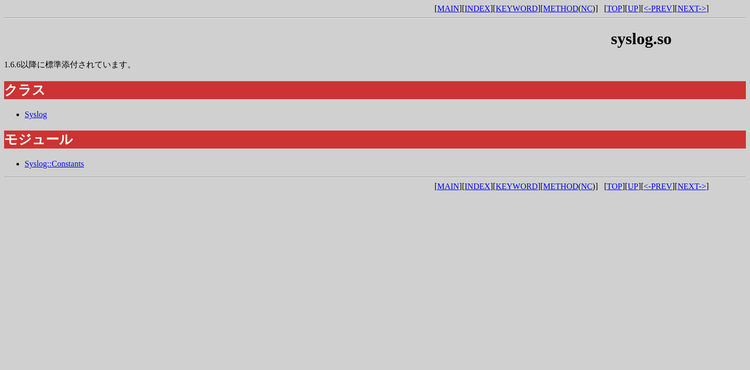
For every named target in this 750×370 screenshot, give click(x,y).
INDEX (478, 8)
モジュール (38, 139)
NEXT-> (692, 8)
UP (633, 8)
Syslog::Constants (54, 163)
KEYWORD (517, 8)
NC (586, 8)
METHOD (560, 8)
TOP (614, 8)
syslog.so (641, 38)
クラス (25, 90)
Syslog (36, 114)
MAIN (448, 8)
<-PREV (658, 8)
